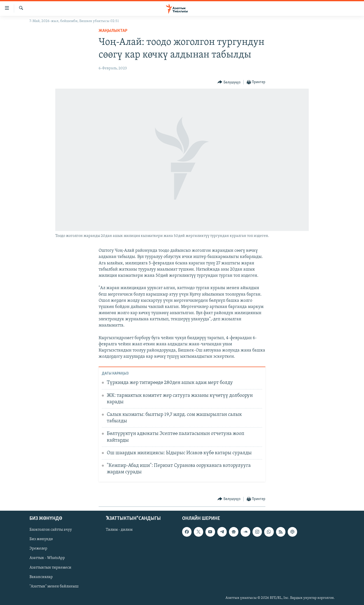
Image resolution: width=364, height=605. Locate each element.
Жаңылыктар (113, 30)
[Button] (229, 82)
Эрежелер (38, 549)
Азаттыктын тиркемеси (50, 568)
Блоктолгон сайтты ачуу (50, 530)
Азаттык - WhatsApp (47, 558)
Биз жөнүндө (41, 539)
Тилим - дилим (119, 530)
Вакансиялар (41, 577)
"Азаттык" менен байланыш (54, 586)
